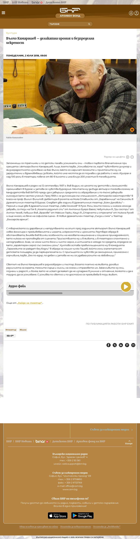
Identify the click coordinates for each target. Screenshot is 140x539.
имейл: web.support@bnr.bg (70, 464)
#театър (10, 329)
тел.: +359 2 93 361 (70, 460)
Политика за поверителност (75, 526)
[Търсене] (89, 24)
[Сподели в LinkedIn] (121, 345)
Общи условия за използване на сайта (39, 526)
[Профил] (136, 13)
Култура (11, 33)
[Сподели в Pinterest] (127, 345)
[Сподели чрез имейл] (133, 345)
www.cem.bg (70, 489)
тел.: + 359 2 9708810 (70, 479)
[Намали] (132, 157)
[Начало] (70, 10)
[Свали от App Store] (57, 515)
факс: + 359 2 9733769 (70, 482)
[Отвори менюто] (3, 12)
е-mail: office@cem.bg (70, 486)
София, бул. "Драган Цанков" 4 (70, 457)
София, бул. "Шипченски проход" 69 (70, 476)
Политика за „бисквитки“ (106, 526)
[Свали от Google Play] (82, 515)
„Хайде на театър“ (29, 303)
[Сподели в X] (114, 345)
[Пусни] (126, 286)
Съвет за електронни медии (111, 429)
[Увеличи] (127, 157)
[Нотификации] (131, 13)
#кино (23, 329)
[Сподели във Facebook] (108, 345)
